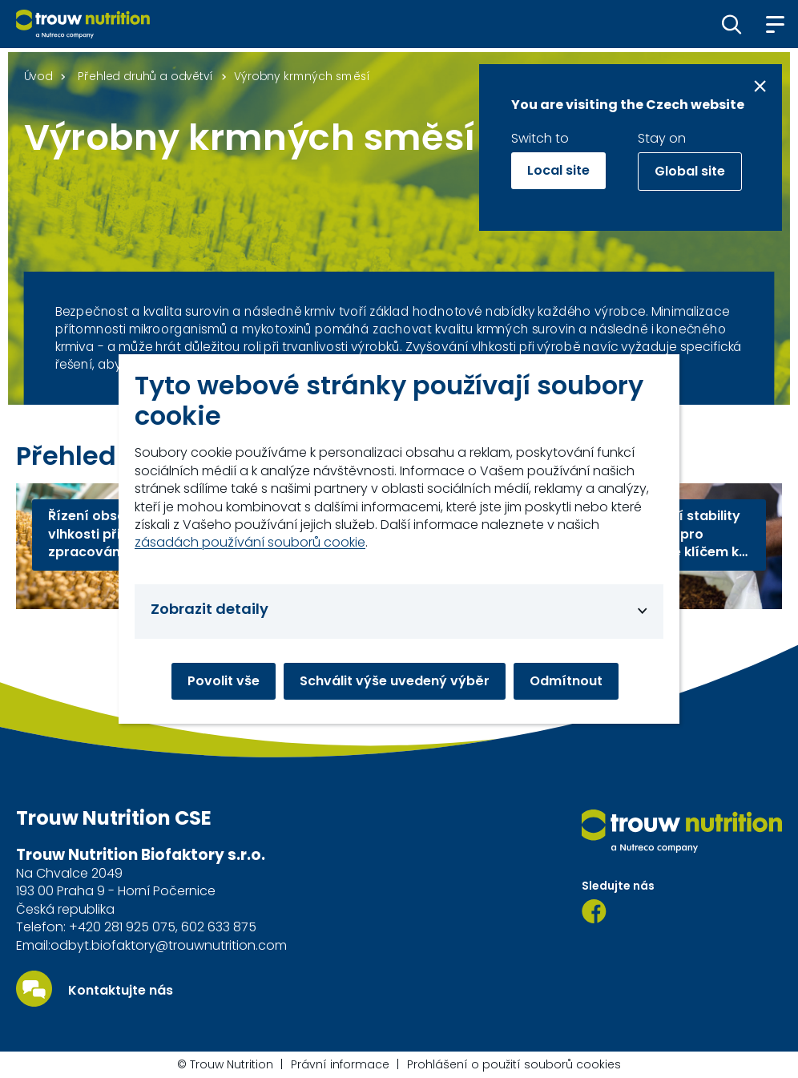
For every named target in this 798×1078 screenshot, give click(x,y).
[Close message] (760, 86)
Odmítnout (566, 681)
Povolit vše (223, 681)
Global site (690, 171)
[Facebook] (594, 911)
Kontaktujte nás (120, 990)
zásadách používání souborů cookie (250, 542)
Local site (558, 170)
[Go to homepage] (83, 24)
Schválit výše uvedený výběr (395, 681)
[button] (732, 24)
